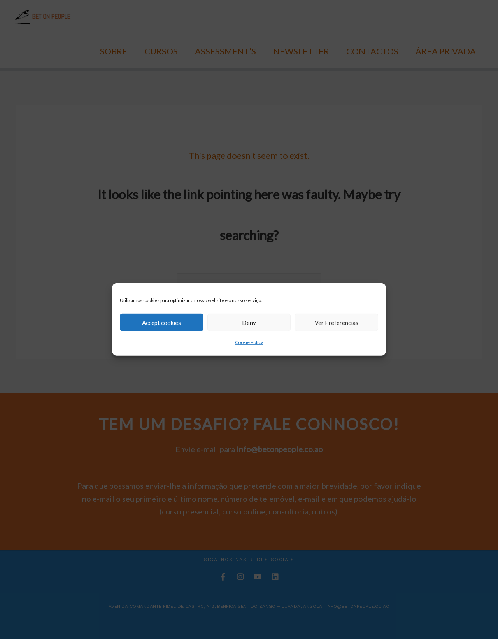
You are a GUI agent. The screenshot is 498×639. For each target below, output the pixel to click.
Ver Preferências (336, 322)
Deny (249, 322)
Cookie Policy (249, 342)
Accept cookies (161, 322)
